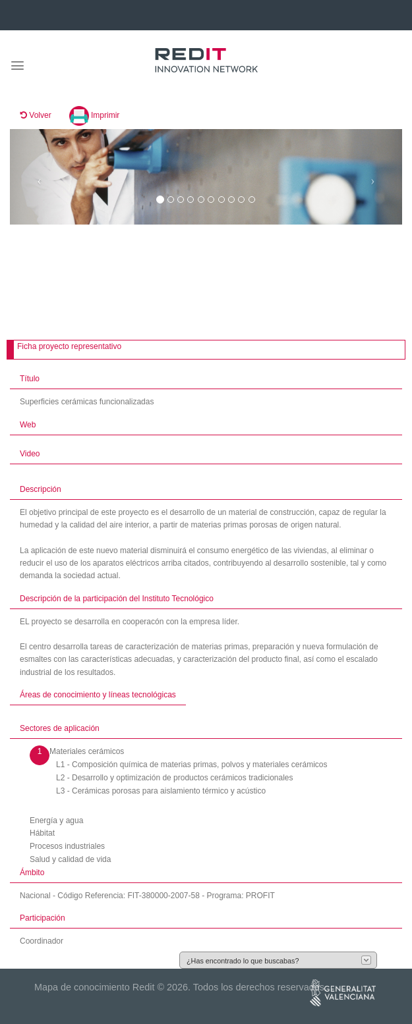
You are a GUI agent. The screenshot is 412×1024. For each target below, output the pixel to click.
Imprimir (94, 115)
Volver (35, 115)
